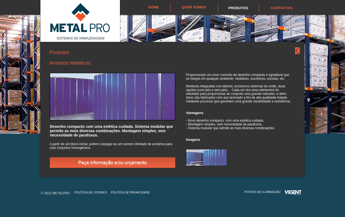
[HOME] (154, 7)
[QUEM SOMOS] (193, 7)
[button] (206, 157)
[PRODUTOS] (238, 8)
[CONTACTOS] (281, 8)
